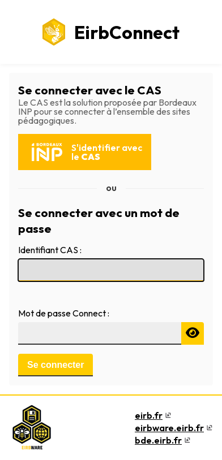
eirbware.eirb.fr (169, 427)
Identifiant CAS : (50, 249)
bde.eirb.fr (158, 440)
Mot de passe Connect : (63, 313)
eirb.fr (149, 415)
